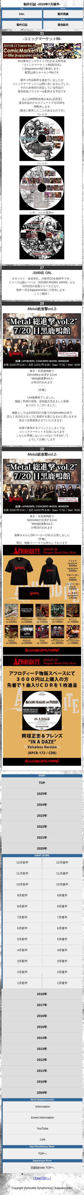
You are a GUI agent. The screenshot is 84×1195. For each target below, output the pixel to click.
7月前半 (22, 917)
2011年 (42, 1070)
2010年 (42, 1081)
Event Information (42, 1117)
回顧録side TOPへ (42, 1167)
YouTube (42, 1128)
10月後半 (62, 884)
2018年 (42, 994)
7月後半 (62, 917)
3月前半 (22, 961)
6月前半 (22, 928)
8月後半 (62, 906)
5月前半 (22, 939)
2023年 (42, 815)
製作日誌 (22, 24)
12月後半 (62, 862)
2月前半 (22, 972)
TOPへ (42, 1153)
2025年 (42, 793)
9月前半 (22, 895)
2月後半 (62, 972)
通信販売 (63, 24)
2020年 (42, 848)
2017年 (42, 1005)
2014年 (42, 1038)
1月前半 (22, 983)
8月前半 (22, 906)
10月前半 (22, 884)
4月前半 (22, 950)
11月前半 (22, 873)
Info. (22, 14)
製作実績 (63, 14)
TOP (42, 783)
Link (42, 1139)
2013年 (42, 1049)
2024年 (42, 804)
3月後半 (62, 961)
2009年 (42, 1092)
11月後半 (62, 873)
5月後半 (62, 939)
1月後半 (62, 983)
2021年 (42, 837)
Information (42, 1106)
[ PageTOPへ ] (42, 1178)
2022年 (42, 826)
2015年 (42, 1027)
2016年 (42, 1016)
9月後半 (62, 895)
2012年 (42, 1060)
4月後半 (62, 950)
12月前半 (22, 862)
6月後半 (62, 928)
